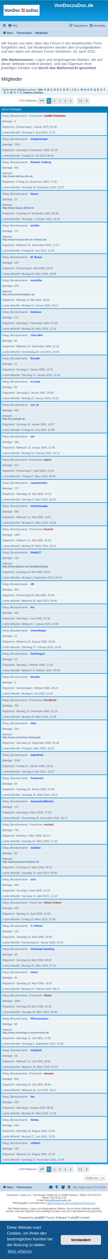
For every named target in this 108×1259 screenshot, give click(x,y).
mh (33, 436)
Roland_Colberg (41, 162)
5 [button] (70, 101)
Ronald (35, 358)
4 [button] (65, 101)
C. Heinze (37, 925)
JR (32, 584)
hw (32, 1096)
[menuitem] (13, 26)
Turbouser (37, 778)
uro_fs (35, 404)
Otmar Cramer (52, 902)
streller (35, 225)
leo (32, 607)
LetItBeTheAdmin (55, 115)
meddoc (36, 847)
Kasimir (48, 529)
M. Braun (36, 257)
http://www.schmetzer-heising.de (21, 737)
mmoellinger (38, 630)
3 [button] (60, 101)
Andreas (36, 312)
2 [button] (54, 101)
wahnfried (37, 754)
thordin (35, 676)
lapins (47, 459)
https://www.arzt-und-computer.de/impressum (71, 1203)
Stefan (35, 1119)
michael (49, 824)
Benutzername (12, 109)
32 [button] (80, 101)
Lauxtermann (39, 482)
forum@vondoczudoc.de (58, 1200)
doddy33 (36, 1050)
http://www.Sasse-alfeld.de (18, 207)
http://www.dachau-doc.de (17, 176)
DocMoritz (50, 700)
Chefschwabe (39, 506)
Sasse (34, 193)
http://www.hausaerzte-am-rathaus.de (24, 239)
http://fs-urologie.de (13, 418)
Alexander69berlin (42, 801)
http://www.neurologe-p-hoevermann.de (25, 1032)
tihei (33, 723)
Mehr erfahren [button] (20, 1251)
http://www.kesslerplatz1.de (18, 294)
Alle (40, 89)
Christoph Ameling (42, 949)
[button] (41, 101)
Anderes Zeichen (33, 92)
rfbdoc (48, 995)
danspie (49, 1073)
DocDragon (38, 653)
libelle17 (36, 552)
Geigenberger (39, 138)
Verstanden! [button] (81, 1240)
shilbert (35, 1143)
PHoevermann (39, 1018)
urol (33, 879)
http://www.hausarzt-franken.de (20, 861)
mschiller (36, 280)
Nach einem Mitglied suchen (19, 89)
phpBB (39, 1217)
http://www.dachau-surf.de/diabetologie (25, 566)
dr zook (35, 381)
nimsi (34, 972)
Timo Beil (36, 335)
